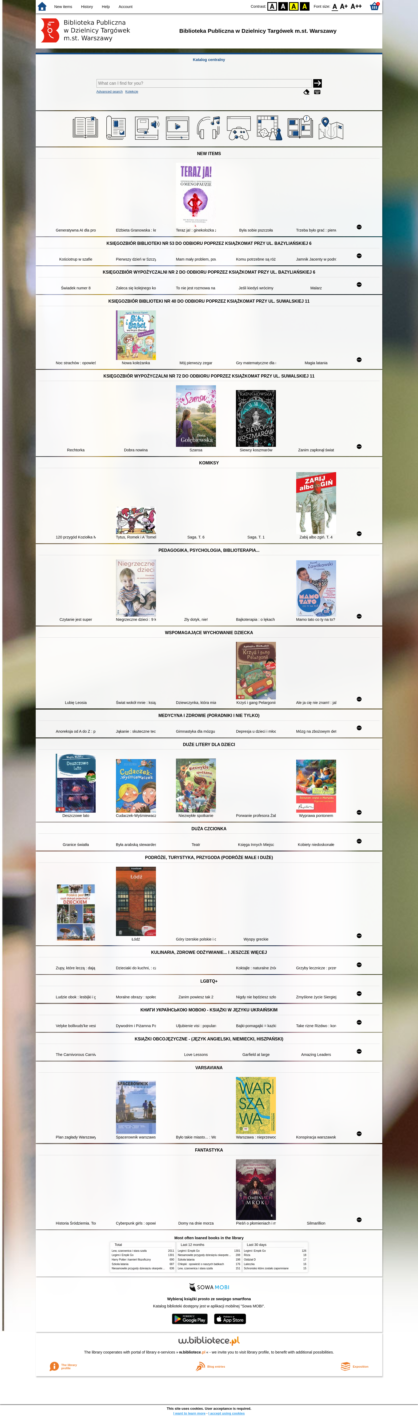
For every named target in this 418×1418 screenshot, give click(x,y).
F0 (334, 6)
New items (63, 7)
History (87, 7)
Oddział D (250, 1259)
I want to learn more (189, 1413)
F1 (344, 6)
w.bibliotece (192, 1352)
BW (283, 6)
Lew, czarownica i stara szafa (129, 1250)
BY (304, 6)
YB (294, 6)
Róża (247, 1255)
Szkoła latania (120, 1264)
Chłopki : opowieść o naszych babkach (201, 1264)
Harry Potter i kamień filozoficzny (131, 1259)
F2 (356, 6)
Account (125, 7)
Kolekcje (131, 92)
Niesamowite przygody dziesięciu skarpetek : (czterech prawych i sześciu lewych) (160, 1268)
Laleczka (249, 1264)
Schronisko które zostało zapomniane (266, 1268)
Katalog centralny (209, 60)
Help (106, 7)
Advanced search (110, 92)
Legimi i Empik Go (123, 1255)
